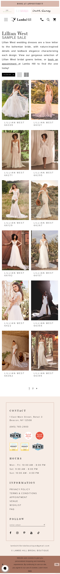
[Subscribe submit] (48, 525)
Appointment (18, 498)
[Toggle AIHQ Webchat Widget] (5, 568)
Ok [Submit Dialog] (56, 565)
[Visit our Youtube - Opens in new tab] (31, 533)
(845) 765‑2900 (19, 427)
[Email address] (29, 525)
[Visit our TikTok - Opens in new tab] (38, 533)
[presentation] (15, 100)
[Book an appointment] (30, 4)
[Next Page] (37, 389)
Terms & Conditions (23, 494)
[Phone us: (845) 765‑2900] (42, 20)
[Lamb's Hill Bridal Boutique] (21, 20)
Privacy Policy (20, 490)
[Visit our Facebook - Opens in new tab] (10, 533)
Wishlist (15, 506)
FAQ (12, 510)
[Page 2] (33, 389)
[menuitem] (7, 11)
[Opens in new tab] (42, 11)
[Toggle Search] (48, 20)
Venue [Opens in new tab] (14, 502)
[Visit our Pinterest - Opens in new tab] (24, 533)
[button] (6, 20)
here (30, 572)
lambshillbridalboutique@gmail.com (30, 546)
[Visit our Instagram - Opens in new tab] (17, 533)
